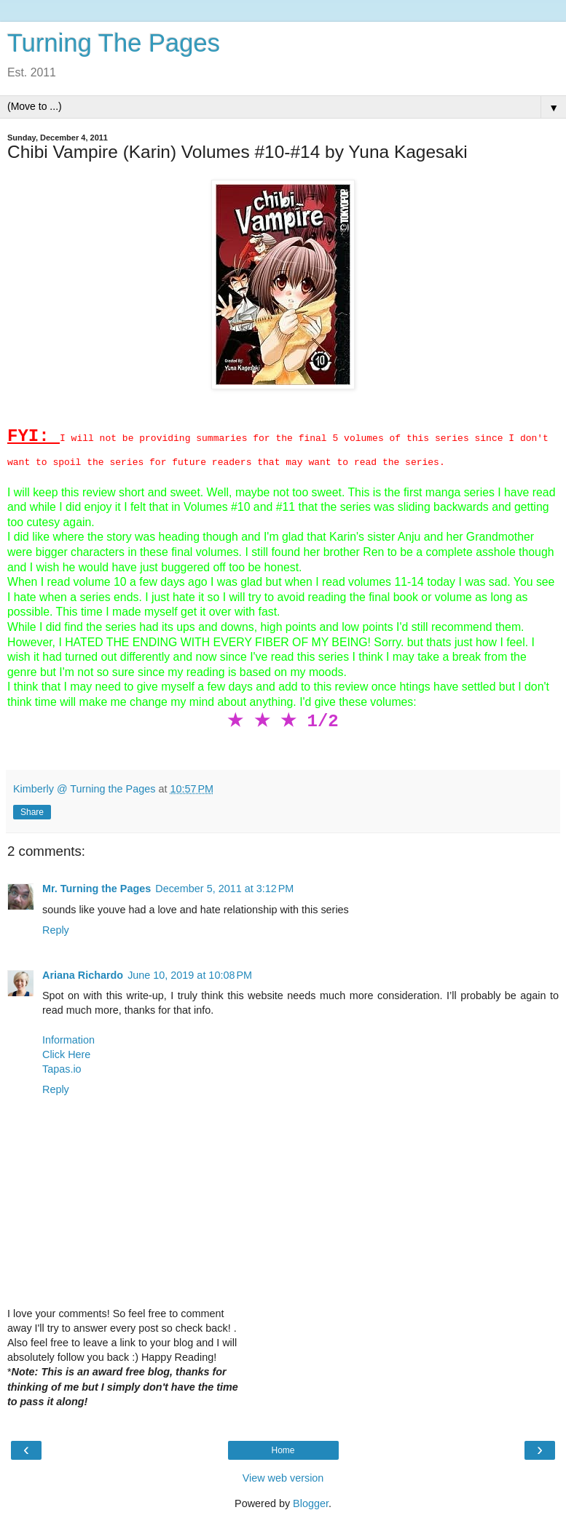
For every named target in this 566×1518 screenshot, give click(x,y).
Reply (55, 930)
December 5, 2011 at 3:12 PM (224, 888)
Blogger (311, 1503)
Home (282, 1450)
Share (32, 812)
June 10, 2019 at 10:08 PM (189, 975)
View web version (283, 1478)
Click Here (66, 1054)
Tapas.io (62, 1069)
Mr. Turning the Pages (96, 888)
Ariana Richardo (82, 975)
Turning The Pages (113, 43)
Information (68, 1040)
